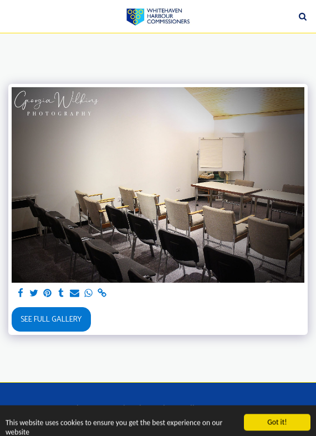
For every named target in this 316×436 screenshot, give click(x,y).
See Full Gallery (51, 319)
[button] (12, 16)
